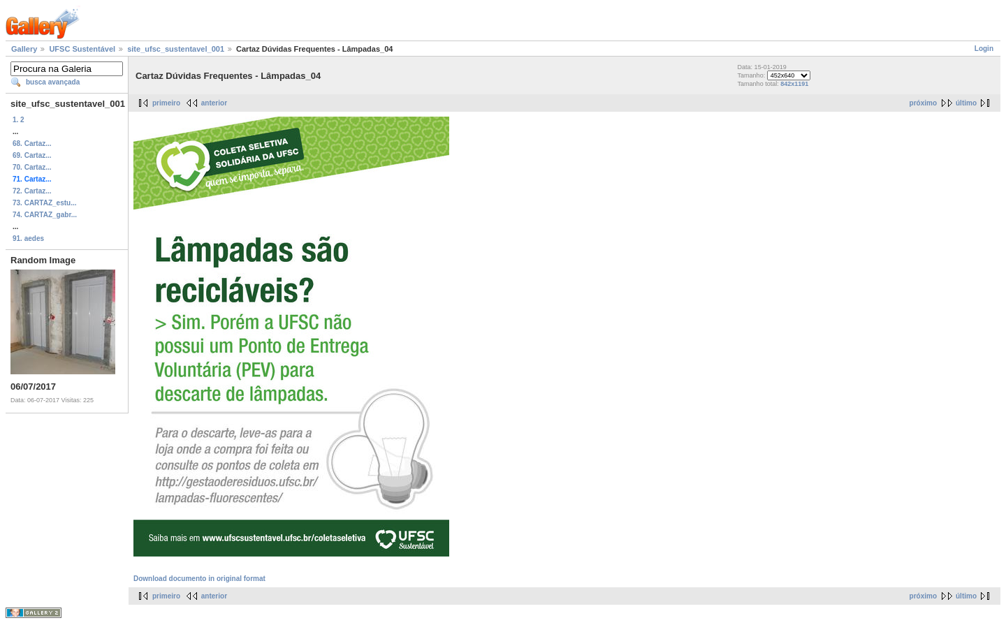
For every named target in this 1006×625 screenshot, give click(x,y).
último (966, 103)
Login (984, 48)
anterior (214, 103)
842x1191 (794, 83)
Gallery (24, 49)
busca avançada (53, 82)
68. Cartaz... (32, 143)
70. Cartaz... (32, 167)
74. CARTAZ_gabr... (45, 215)
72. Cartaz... (32, 191)
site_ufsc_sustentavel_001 (175, 49)
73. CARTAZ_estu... (45, 203)
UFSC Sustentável (82, 49)
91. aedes (28, 238)
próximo (923, 103)
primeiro (166, 103)
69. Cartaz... (32, 155)
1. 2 (18, 120)
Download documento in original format (199, 578)
